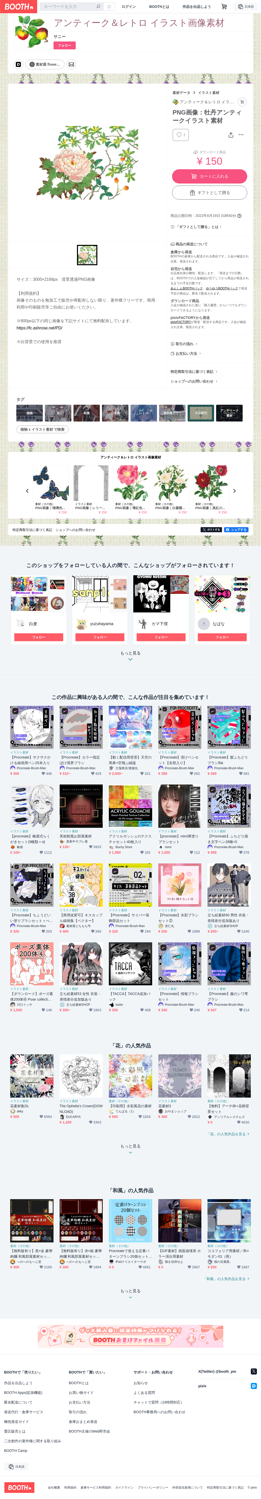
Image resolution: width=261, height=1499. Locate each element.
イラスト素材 (208, 93)
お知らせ (141, 1383)
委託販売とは (14, 1431)
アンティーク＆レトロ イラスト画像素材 (130, 457)
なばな (219, 624)
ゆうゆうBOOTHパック (222, 288)
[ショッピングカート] (224, 6)
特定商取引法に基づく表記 (192, 372)
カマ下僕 (159, 624)
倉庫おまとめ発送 (83, 1422)
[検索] (98, 6)
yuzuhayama (101, 624)
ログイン (129, 6)
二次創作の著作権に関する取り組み (32, 1441)
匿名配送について (18, 1402)
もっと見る (130, 657)
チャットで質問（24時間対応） (159, 1402)
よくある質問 (144, 1393)
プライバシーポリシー (153, 1487)
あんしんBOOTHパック (187, 288)
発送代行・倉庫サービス (23, 1412)
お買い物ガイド (81, 1393)
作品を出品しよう (196, 6)
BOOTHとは (159, 6)
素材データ (181, 93)
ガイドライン (124, 1487)
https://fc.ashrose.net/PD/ (39, 328)
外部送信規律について (187, 1487)
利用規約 (70, 1487)
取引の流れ (184, 344)
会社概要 (54, 1487)
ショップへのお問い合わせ (192, 381)
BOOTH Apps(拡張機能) (23, 1393)
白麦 (33, 624)
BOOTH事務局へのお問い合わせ (160, 1412)
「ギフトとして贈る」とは (197, 227)
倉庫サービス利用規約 (96, 1487)
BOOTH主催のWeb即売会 (89, 1431)
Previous (27, 491)
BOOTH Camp (15, 1451)
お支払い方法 (186, 354)
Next (234, 491)
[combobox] (71, 7)
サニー (60, 36)
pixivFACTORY (181, 322)
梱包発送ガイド (16, 1422)
